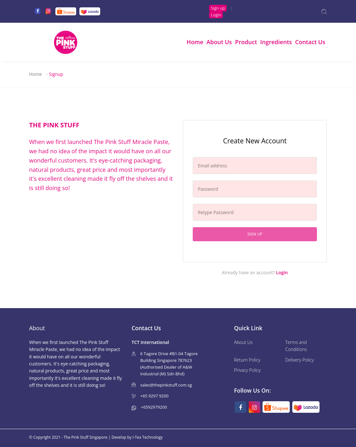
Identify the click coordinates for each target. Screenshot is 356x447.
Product (246, 42)
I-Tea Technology (148, 437)
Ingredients (276, 42)
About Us (219, 42)
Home (195, 42)
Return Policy (247, 360)
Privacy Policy (247, 370)
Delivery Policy (299, 360)
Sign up (218, 8)
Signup (56, 74)
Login (216, 15)
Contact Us (310, 42)
